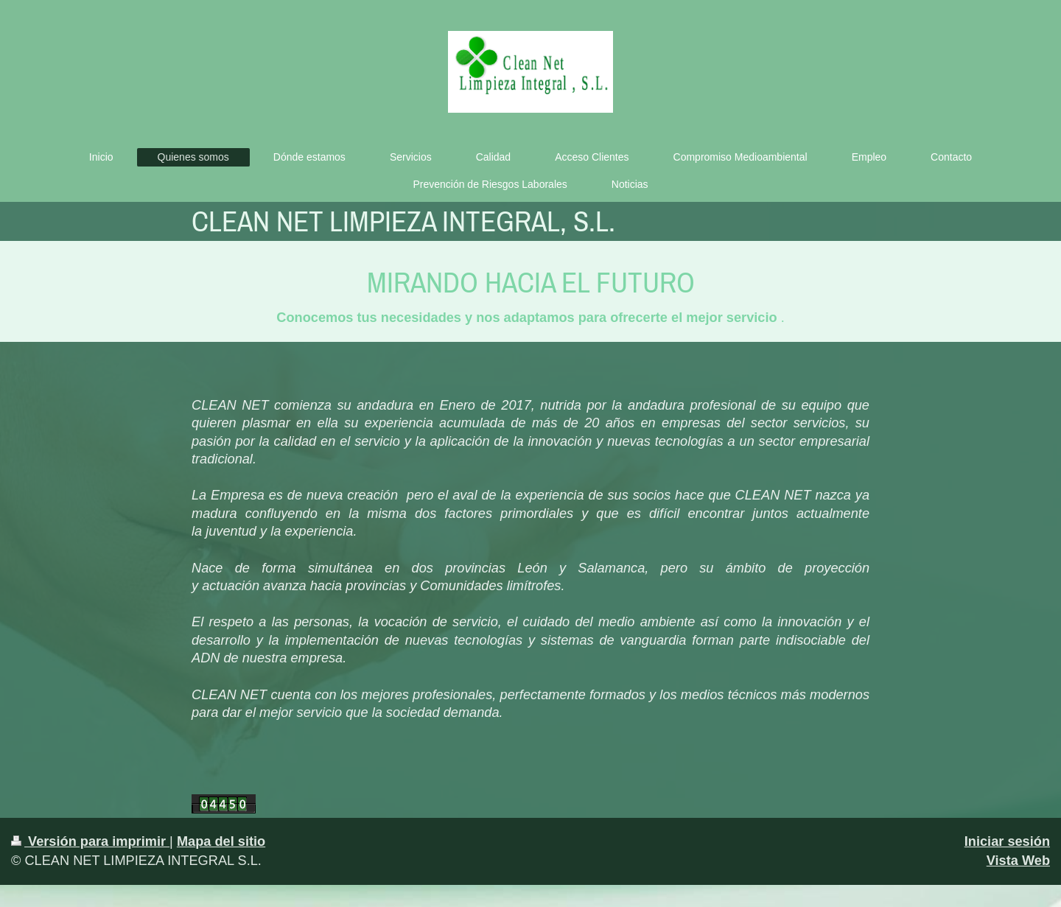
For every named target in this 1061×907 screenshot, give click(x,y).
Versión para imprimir (90, 841)
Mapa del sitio (221, 841)
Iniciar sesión (1007, 841)
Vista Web (1018, 860)
